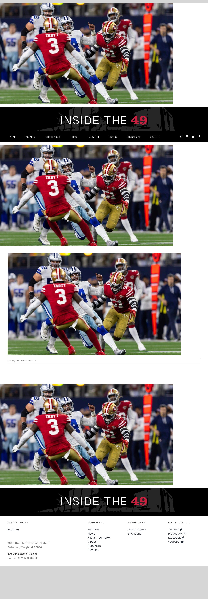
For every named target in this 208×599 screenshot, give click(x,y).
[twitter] (181, 136)
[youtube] (193, 136)
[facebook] (199, 136)
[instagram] (187, 136)
